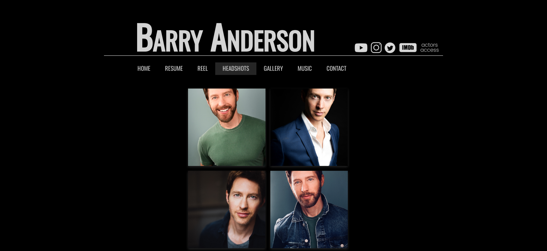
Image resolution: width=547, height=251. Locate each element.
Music (305, 68)
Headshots (236, 68)
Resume (174, 68)
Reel (202, 68)
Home (143, 68)
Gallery (273, 68)
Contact (336, 68)
